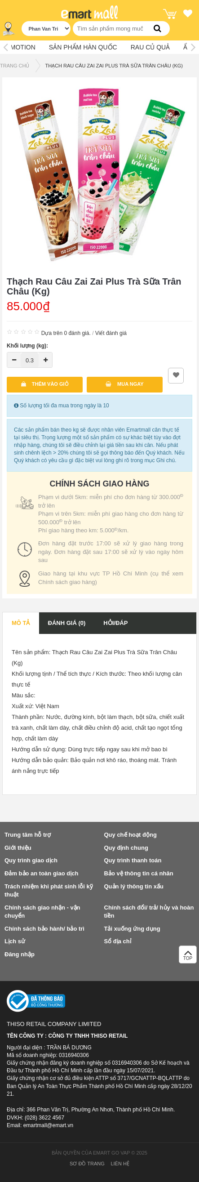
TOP (187, 957)
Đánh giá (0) (67, 623)
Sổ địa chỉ (117, 941)
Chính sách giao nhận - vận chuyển (42, 911)
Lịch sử (14, 941)
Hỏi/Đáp (115, 623)
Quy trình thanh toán (133, 860)
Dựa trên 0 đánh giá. (66, 333)
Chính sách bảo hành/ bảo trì (44, 928)
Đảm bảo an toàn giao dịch (41, 873)
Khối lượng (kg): (27, 346)
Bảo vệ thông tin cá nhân (138, 873)
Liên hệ (120, 1163)
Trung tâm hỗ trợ (27, 834)
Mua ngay (125, 384)
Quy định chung (126, 847)
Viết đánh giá (111, 333)
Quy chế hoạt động (130, 834)
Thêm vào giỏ (45, 384)
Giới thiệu (17, 847)
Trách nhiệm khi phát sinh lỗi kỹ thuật (48, 890)
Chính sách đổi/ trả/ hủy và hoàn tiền (149, 911)
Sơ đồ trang (87, 1163)
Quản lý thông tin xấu (134, 886)
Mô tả (21, 623)
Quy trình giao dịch (30, 860)
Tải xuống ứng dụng (132, 928)
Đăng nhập (19, 954)
